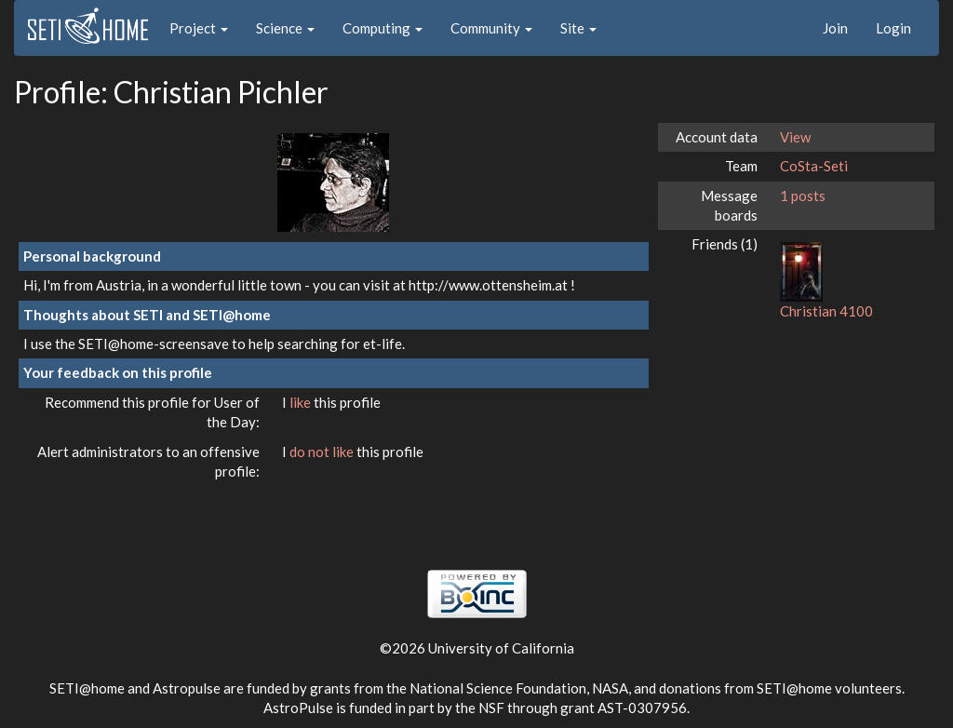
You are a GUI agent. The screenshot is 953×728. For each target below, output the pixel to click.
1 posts (802, 195)
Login (893, 28)
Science (285, 28)
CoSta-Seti (814, 165)
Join (835, 28)
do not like (322, 451)
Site (578, 28)
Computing (382, 28)
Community (491, 28)
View (795, 136)
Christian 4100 (826, 311)
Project (198, 28)
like (301, 402)
